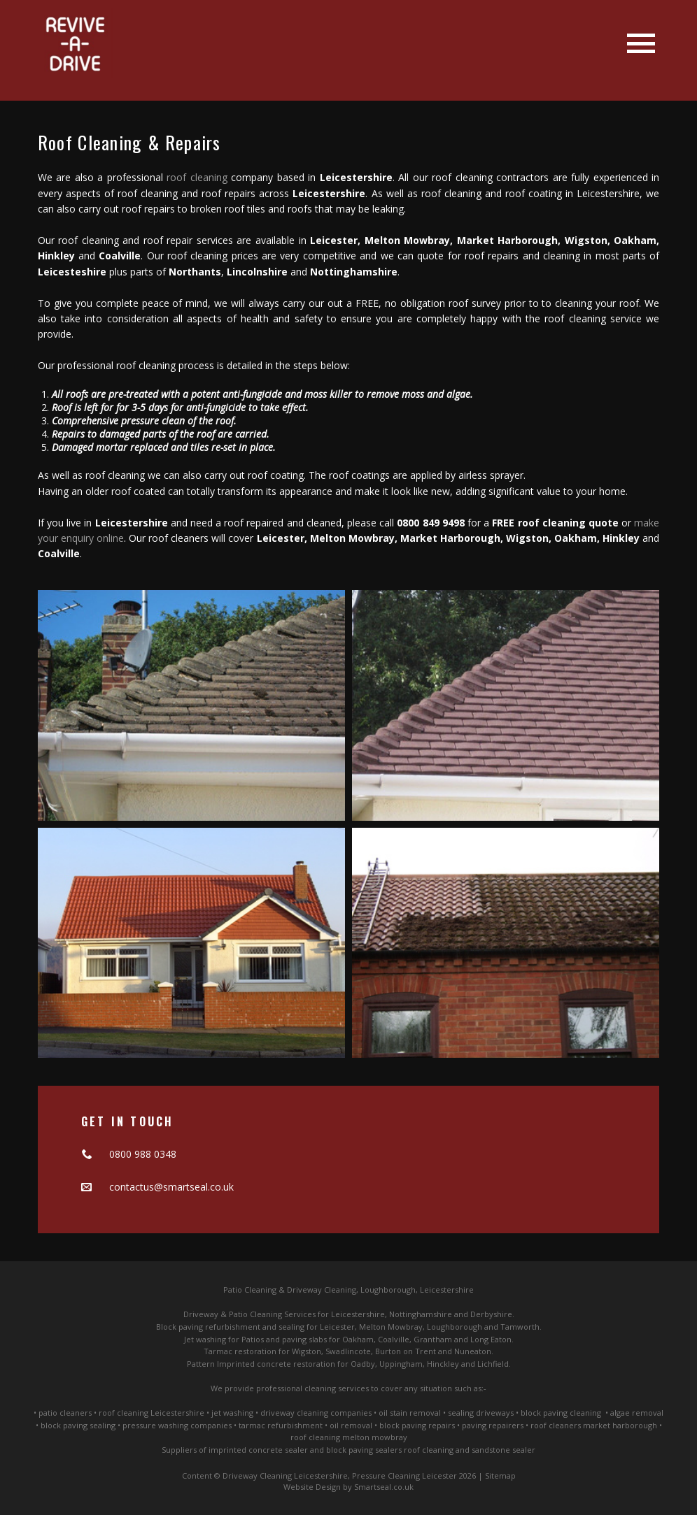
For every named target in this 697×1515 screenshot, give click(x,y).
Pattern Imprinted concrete (239, 1363)
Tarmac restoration (240, 1351)
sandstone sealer (503, 1449)
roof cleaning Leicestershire (151, 1412)
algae (620, 1412)
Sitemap (500, 1475)
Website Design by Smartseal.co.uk (348, 1486)
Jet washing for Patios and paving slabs (255, 1339)
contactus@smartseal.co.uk (171, 1186)
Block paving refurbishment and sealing (230, 1326)
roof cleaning (197, 177)
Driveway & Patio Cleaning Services (249, 1314)
